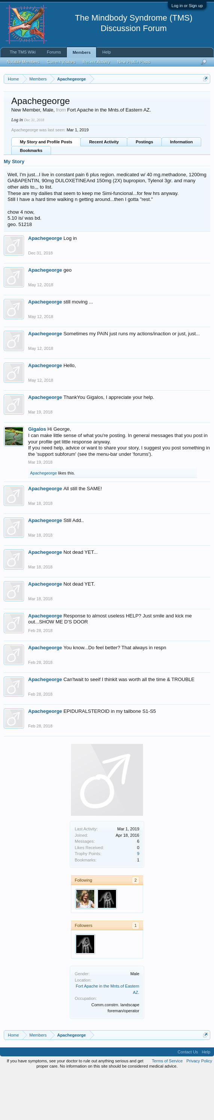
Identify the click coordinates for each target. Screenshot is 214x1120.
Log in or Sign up (187, 5)
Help (106, 52)
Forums (54, 52)
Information (181, 187)
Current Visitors (61, 61)
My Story (14, 207)
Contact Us (188, 1097)
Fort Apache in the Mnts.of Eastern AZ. (109, 155)
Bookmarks (31, 196)
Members (81, 52)
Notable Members (23, 61)
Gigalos (37, 475)
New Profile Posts (134, 61)
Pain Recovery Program (182, 125)
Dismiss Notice (204, 96)
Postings (144, 187)
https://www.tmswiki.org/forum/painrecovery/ (72, 113)
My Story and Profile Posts (46, 187)
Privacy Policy (199, 1106)
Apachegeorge (45, 284)
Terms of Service (167, 1106)
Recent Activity (104, 187)
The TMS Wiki (23, 52)
